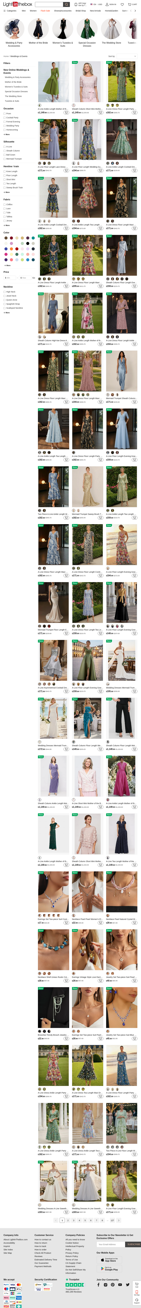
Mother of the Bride (13, 82)
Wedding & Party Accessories (17, 77)
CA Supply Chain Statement (73, 1264)
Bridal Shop (81, 11)
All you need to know (75, 1239)
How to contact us (43, 1239)
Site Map (7, 1253)
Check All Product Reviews (43, 1254)
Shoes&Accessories (63, 11)
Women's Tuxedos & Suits (16, 87)
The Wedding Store (13, 96)
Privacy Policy (72, 1253)
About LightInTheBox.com (15, 1239)
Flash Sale (45, 11)
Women (33, 11)
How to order (41, 1249)
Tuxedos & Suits (12, 101)
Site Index (8, 1249)
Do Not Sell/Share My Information (76, 1271)
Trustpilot (72, 1279)
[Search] (49, 4)
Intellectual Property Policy (75, 1248)
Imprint (6, 1246)
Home (6, 56)
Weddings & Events (18, 56)
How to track (40, 1246)
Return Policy (72, 1256)
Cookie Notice (72, 1243)
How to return (41, 1243)
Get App (137, 1295)
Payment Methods (43, 1266)
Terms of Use (72, 1259)
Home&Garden (111, 11)
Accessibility (9, 1243)
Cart (137, 1285)
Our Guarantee (42, 1263)
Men (24, 11)
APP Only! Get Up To (82, 4)
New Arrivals (95, 11)
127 (112, 1220)
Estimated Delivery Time (46, 1259)
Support (137, 1303)
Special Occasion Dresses (16, 91)
